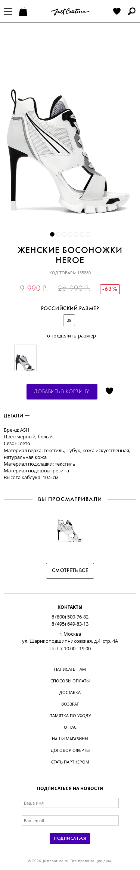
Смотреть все (70, 570)
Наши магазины (70, 738)
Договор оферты (70, 750)
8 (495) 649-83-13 (70, 623)
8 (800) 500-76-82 (70, 616)
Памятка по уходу (70, 715)
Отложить (109, 391)
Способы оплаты (70, 681)
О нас (70, 727)
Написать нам (70, 669)
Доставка (70, 692)
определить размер (71, 335)
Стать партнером (70, 762)
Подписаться (70, 838)
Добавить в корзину (61, 391)
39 (69, 320)
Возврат (70, 704)
